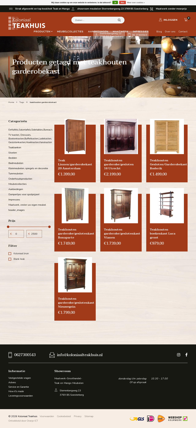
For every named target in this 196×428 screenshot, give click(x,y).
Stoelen (12, 152)
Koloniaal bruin (18, 253)
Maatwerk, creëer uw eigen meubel (27, 205)
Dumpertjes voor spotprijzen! (23, 194)
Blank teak (16, 259)
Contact (183, 31)
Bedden (12, 158)
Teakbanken (14, 147)
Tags (21, 102)
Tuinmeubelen (15, 173)
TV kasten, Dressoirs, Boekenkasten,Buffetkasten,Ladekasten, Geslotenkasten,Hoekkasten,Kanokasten (29, 138)
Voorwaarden (47, 416)
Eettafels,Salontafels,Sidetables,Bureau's (29, 129)
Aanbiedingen (15, 189)
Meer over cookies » (136, 3)
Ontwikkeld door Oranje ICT (23, 420)
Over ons (170, 31)
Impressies (14, 199)
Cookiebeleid (64, 416)
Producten (43, 31)
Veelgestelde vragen (19, 378)
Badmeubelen (15, 163)
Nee (122, 3)
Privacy (77, 416)
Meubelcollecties (70, 31)
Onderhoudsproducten (20, 178)
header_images (16, 210)
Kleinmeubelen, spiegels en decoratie (28, 168)
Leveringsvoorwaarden (20, 395)
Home (11, 102)
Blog (159, 31)
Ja (115, 3)
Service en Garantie (18, 387)
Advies (12, 382)
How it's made (16, 391)
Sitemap (89, 416)
